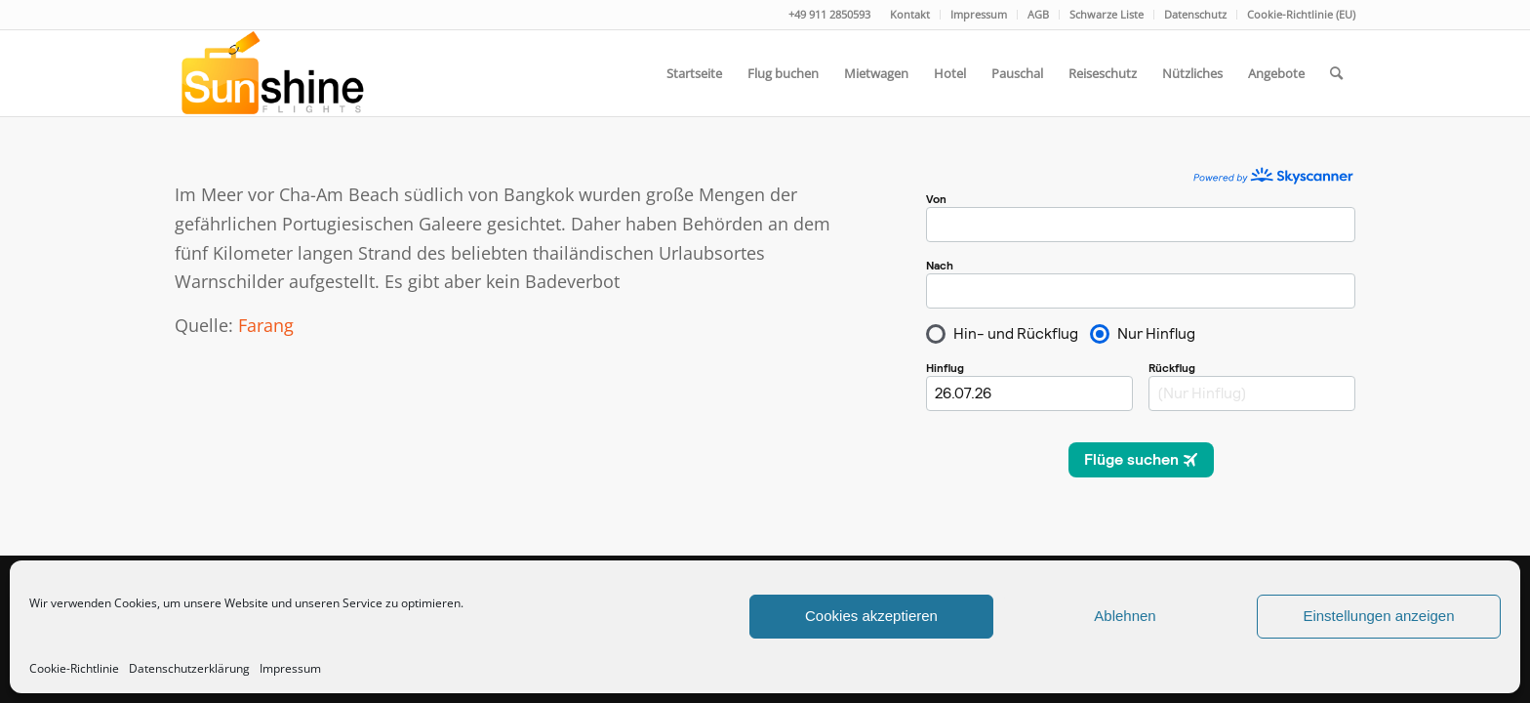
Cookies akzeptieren (871, 615)
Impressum (290, 668)
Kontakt (910, 14)
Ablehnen (1124, 615)
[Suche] (1336, 73)
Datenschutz (1195, 14)
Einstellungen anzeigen (1378, 615)
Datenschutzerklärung (189, 668)
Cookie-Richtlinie (74, 668)
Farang (266, 325)
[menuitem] (910, 15)
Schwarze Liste (1106, 14)
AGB (1038, 14)
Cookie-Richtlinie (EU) (1301, 14)
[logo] (271, 73)
